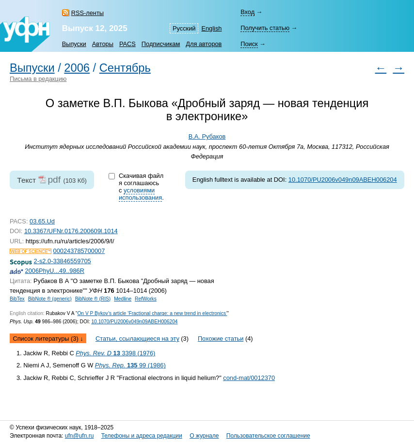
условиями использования (140, 194)
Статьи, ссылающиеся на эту (137, 338)
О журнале (204, 435)
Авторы (102, 43)
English (211, 28)
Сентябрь (125, 68)
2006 (77, 68)
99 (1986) (130, 365)
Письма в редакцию (38, 78)
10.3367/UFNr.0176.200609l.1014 (71, 231)
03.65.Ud (42, 221)
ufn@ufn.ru (79, 435)
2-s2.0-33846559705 (62, 261)
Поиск (248, 43)
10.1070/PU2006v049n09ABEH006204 (342, 179)
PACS (127, 43)
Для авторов (204, 43)
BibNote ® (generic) (50, 298)
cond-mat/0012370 (249, 377)
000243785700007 (79, 250)
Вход (247, 12)
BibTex (17, 298)
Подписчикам (161, 43)
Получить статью (264, 28)
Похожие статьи (220, 338)
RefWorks (146, 298)
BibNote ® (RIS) (93, 298)
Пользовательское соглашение (268, 435)
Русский (184, 28)
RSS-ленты (87, 12)
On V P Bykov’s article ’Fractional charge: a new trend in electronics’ (152, 313)
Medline (122, 298)
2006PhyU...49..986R (54, 270)
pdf (54, 179)
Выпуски (74, 43)
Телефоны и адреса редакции (141, 435)
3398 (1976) (115, 353)
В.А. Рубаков (207, 136)
